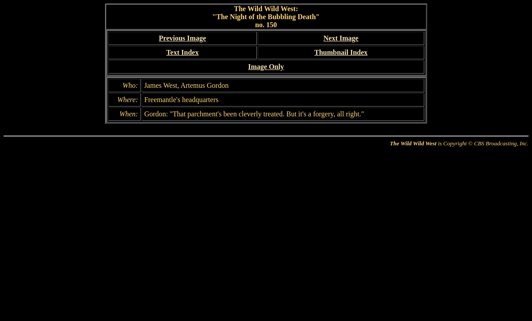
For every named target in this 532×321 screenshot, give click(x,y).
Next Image (340, 38)
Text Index (182, 52)
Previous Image (182, 38)
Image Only (266, 66)
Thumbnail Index (341, 52)
